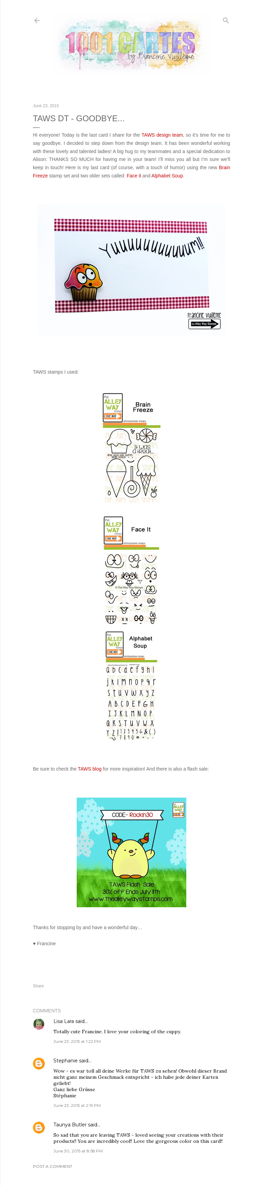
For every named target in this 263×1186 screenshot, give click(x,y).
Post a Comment (52, 1166)
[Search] (226, 19)
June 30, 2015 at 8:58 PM (78, 1150)
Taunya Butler (70, 1125)
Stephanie (65, 1061)
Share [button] (38, 986)
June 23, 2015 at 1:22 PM (77, 1041)
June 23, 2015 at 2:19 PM (77, 1105)
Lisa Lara (63, 1021)
